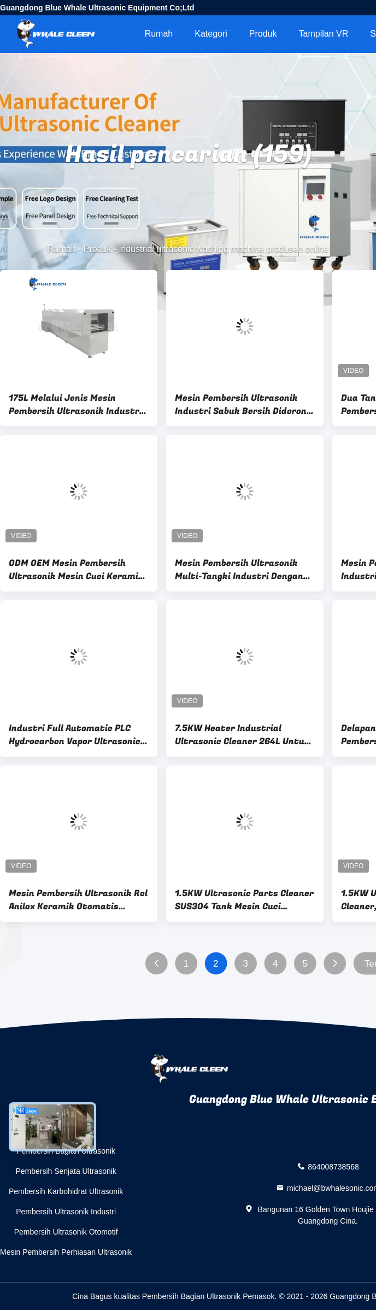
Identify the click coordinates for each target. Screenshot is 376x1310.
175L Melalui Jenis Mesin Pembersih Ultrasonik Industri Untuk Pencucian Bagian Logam (77, 404)
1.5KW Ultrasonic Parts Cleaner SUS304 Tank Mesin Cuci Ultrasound (244, 900)
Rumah (159, 33)
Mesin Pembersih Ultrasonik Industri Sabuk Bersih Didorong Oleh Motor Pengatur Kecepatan (243, 404)
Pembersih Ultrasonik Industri (66, 1211)
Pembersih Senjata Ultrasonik (65, 1171)
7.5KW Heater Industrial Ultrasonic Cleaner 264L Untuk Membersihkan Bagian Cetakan (243, 735)
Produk (263, 33)
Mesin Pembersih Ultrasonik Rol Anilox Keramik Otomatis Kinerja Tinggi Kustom (78, 900)
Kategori (211, 33)
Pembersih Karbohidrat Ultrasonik (66, 1191)
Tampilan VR (324, 33)
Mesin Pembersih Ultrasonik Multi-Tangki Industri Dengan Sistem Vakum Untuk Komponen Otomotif (245, 570)
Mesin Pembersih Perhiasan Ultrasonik (66, 1252)
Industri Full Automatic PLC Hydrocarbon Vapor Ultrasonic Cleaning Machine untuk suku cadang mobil (74, 735)
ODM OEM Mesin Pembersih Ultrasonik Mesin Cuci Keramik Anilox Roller (76, 570)
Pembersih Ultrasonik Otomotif (66, 1231)
